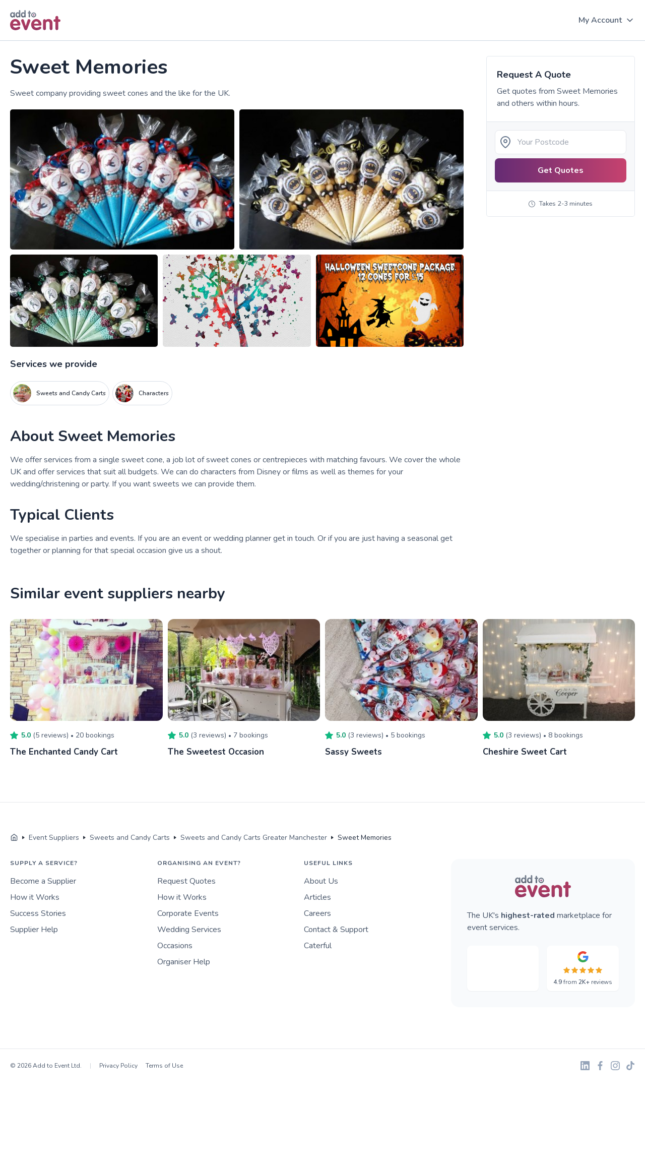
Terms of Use (164, 1066)
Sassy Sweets (355, 752)
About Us (321, 881)
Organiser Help (183, 961)
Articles (317, 897)
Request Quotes (186, 881)
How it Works (34, 897)
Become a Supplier (43, 881)
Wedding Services (189, 929)
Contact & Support (336, 929)
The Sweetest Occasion (219, 752)
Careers (317, 913)
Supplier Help (34, 929)
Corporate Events (188, 913)
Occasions (174, 945)
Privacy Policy (118, 1066)
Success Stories (38, 913)
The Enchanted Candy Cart (66, 752)
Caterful (318, 945)
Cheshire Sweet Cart (527, 752)
